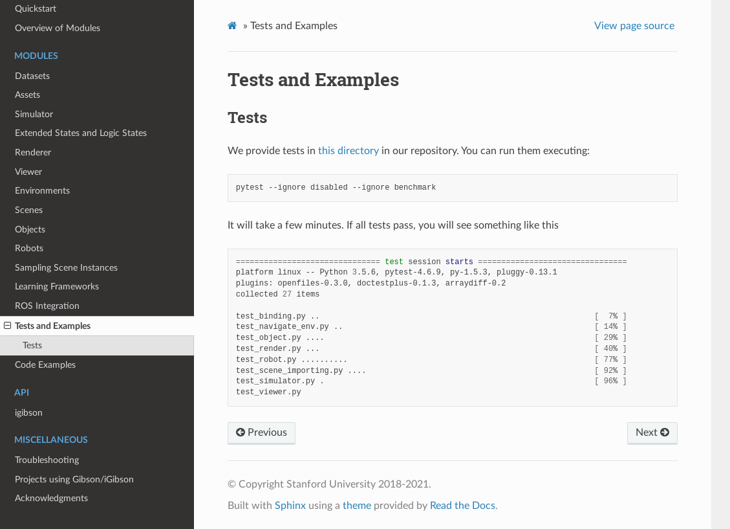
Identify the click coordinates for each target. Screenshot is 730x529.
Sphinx (290, 506)
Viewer (28, 172)
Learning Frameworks (57, 286)
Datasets (32, 76)
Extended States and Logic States (81, 133)
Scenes (29, 210)
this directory (348, 151)
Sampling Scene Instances (66, 268)
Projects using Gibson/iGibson (74, 479)
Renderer (33, 152)
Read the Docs (462, 506)
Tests (32, 345)
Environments (42, 191)
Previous (261, 432)
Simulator (34, 114)
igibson (29, 413)
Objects (30, 229)
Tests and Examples (47, 326)
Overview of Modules (57, 28)
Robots (29, 248)
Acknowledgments (51, 498)
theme (357, 506)
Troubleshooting (47, 460)
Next (652, 432)
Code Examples (45, 365)
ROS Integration (47, 306)
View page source (634, 26)
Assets (27, 95)
